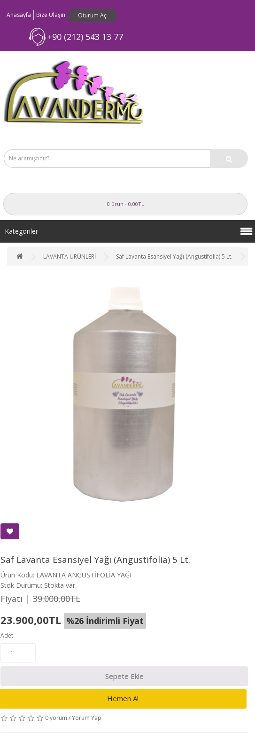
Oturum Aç (92, 15)
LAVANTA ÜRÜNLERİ (69, 256)
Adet (6, 635)
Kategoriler (21, 231)
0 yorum (56, 718)
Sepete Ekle (124, 676)
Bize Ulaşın (50, 15)
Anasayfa (19, 15)
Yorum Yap (86, 718)
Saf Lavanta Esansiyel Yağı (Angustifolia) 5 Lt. (174, 256)
